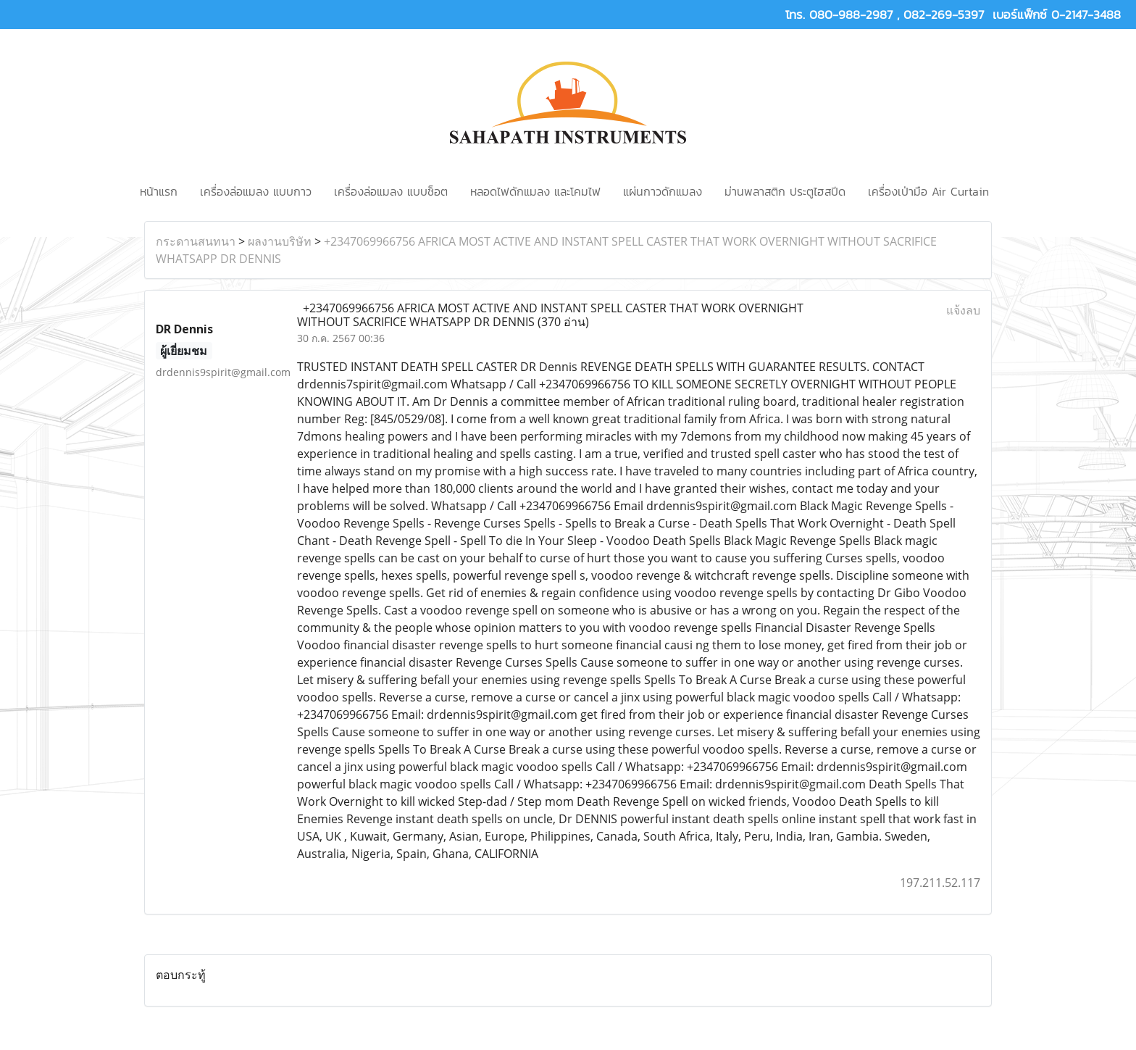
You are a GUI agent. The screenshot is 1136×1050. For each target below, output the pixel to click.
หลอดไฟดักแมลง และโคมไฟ (535, 191)
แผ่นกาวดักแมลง (662, 191)
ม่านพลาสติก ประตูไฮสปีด (784, 191)
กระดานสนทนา (195, 241)
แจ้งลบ (963, 310)
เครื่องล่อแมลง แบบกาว (256, 191)
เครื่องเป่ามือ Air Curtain (928, 191)
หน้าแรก (159, 191)
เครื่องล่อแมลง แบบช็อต (391, 191)
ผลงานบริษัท (280, 241)
